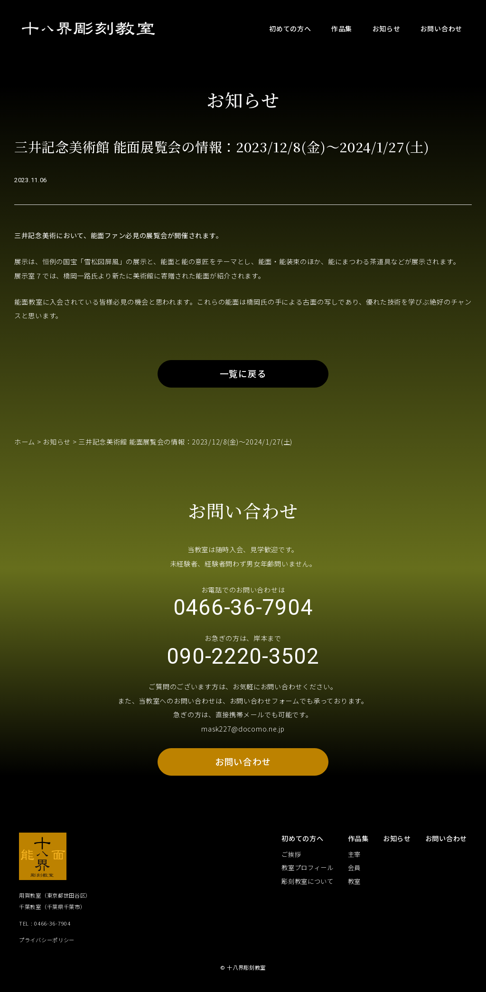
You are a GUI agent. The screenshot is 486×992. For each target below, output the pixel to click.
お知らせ (57, 442)
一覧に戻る (243, 374)
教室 (354, 883)
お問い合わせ (243, 764)
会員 (354, 870)
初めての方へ (302, 840)
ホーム (24, 442)
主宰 (354, 857)
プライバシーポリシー (47, 942)
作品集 (358, 840)
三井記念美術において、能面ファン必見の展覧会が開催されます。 (118, 235)
